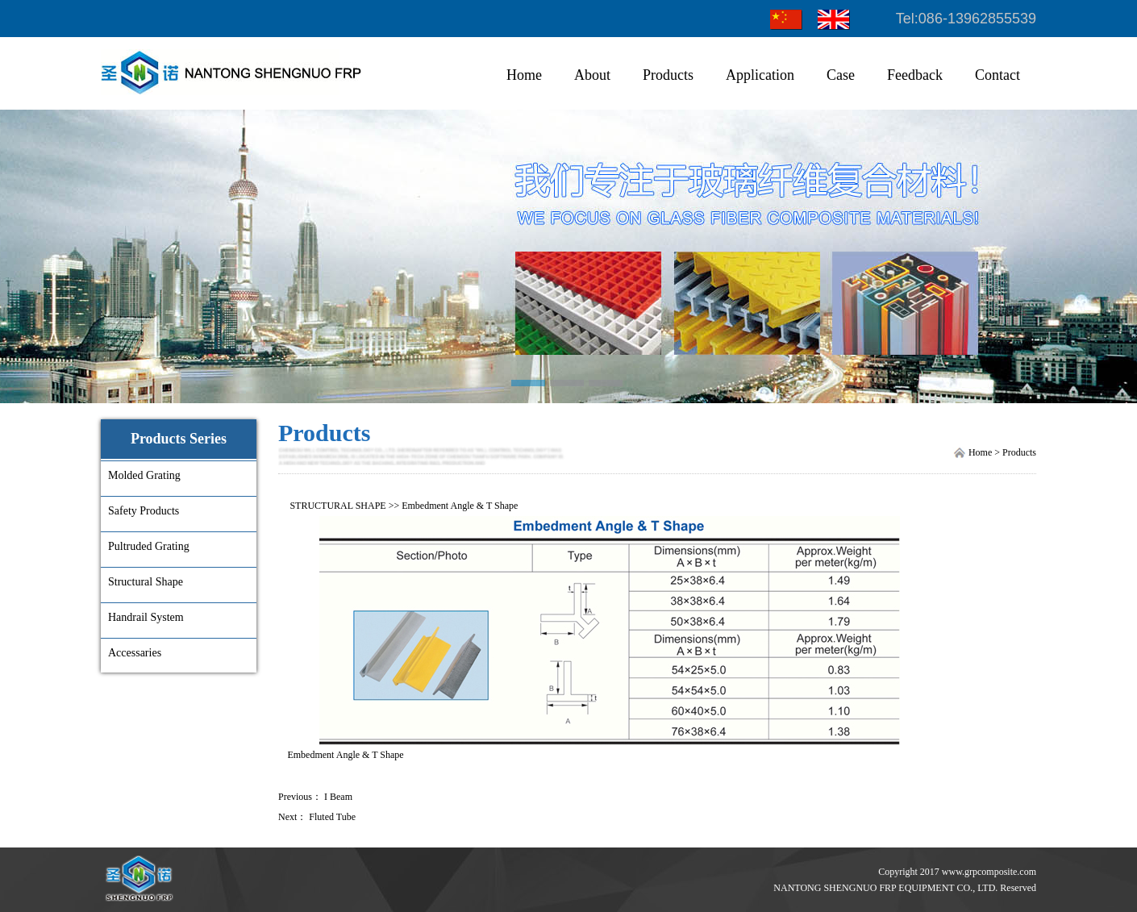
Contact (997, 75)
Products (668, 75)
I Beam (338, 796)
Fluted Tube (332, 816)
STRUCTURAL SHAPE (337, 505)
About (592, 75)
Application (760, 75)
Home (524, 75)
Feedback (915, 75)
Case (841, 75)
